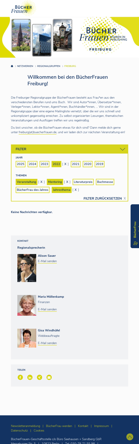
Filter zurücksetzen (103, 198)
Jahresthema (61, 190)
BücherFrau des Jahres (32, 190)
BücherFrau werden (59, 426)
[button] (20, 378)
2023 (44, 164)
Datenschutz (19, 430)
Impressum (101, 426)
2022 (56, 164)
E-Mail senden (47, 261)
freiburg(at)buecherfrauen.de (37, 132)
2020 (87, 164)
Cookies (39, 430)
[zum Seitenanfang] (129, 436)
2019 (99, 164)
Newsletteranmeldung (25, 426)
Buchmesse (105, 182)
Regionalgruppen (48, 66)
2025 (20, 164)
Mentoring (55, 182)
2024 (32, 164)
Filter (70, 149)
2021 (75, 164)
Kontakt (83, 426)
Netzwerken (25, 66)
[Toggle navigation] (131, 8)
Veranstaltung (26, 182)
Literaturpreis (83, 182)
